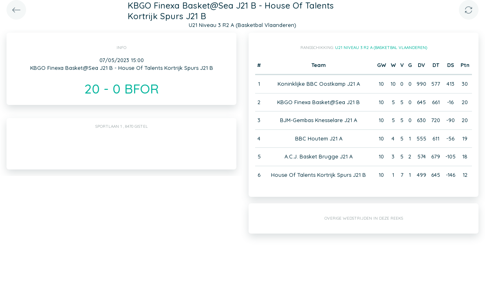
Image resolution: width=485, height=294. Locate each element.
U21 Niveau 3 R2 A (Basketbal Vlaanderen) (381, 47)
